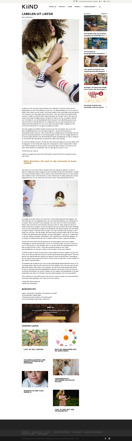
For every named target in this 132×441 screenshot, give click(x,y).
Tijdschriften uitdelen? (61, 432)
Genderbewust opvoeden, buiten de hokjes (65, 380)
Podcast (62, 6)
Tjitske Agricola (35, 281)
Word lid (52, 6)
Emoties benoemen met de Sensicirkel (66, 350)
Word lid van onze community (50, 318)
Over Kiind (25, 432)
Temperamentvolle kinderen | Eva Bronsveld (37, 297)
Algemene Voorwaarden (93, 432)
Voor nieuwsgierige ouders (88, 1)
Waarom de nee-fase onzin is (33, 391)
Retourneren (43, 434)
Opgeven (104, 13)
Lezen (70, 6)
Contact (47, 432)
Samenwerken (37, 432)
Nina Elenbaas (32, 283)
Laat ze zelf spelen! (33, 349)
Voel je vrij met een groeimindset (64, 410)
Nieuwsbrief (77, 432)
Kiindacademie (89, 6)
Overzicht (87, 13)
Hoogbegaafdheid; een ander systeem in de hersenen (34, 361)
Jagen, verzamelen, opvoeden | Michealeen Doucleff (39, 293)
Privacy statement (28, 434)
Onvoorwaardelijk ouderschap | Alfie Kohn (36, 299)
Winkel (77, 6)
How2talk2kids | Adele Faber (31, 295)
